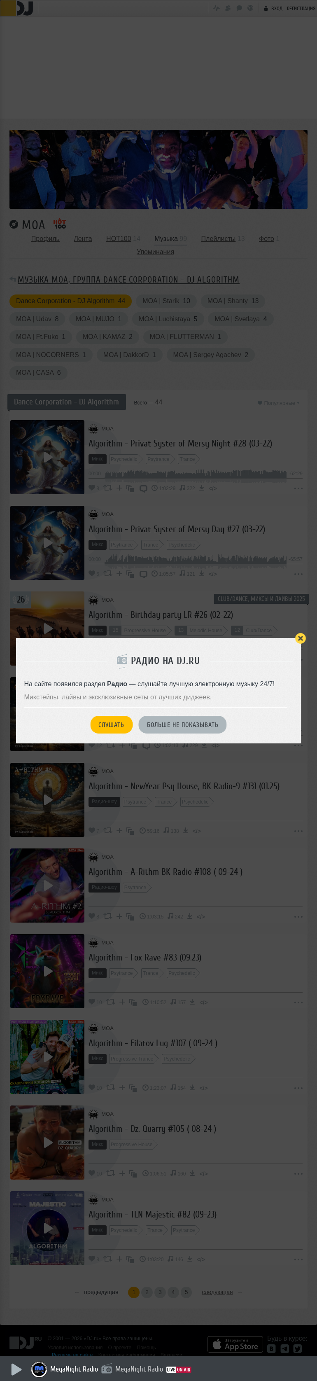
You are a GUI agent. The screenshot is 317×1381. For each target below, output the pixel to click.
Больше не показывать (183, 725)
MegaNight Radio (74, 1369)
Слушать (111, 725)
